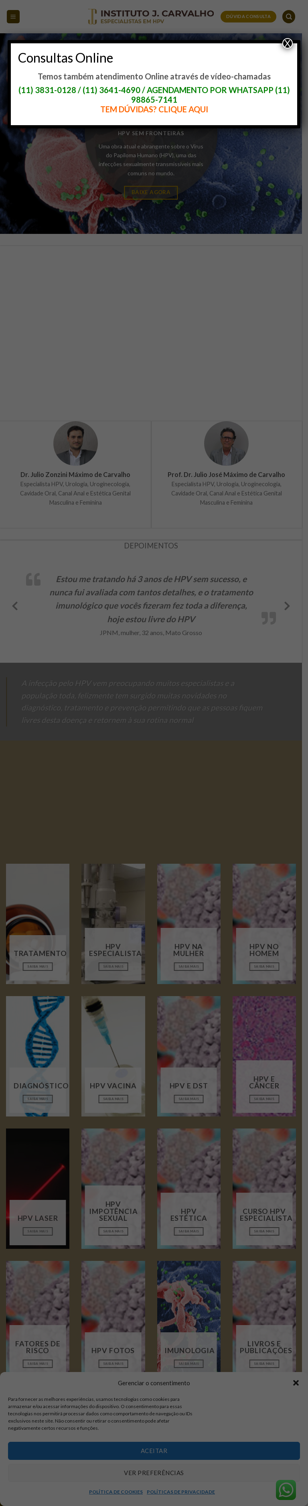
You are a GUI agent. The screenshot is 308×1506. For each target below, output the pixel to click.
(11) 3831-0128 (47, 90)
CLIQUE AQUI (183, 109)
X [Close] (287, 43)
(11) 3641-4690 (111, 90)
